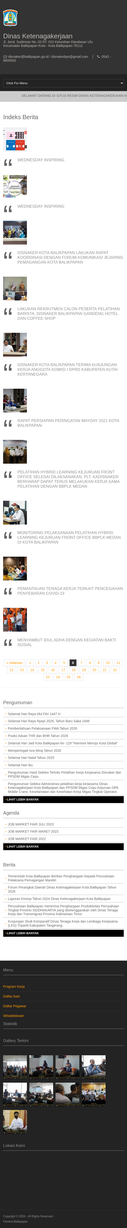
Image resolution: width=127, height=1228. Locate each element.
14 (32, 670)
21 (105, 670)
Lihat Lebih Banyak (23, 799)
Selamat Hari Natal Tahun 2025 (31, 758)
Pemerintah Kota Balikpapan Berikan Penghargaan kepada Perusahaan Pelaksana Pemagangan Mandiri (61, 878)
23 (48, 677)
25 (68, 677)
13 (22, 670)
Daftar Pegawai (14, 1006)
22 (115, 670)
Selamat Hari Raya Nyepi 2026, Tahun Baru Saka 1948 (48, 721)
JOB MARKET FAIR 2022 (27, 839)
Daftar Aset (11, 996)
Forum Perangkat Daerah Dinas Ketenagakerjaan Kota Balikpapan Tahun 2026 (62, 889)
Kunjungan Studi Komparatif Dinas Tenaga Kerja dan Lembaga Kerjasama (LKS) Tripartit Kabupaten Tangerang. (62, 923)
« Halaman (14, 663)
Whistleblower (13, 1016)
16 (53, 670)
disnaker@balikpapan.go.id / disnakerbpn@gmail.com (48, 57)
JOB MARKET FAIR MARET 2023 (33, 831)
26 (79, 677)
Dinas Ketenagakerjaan (37, 36)
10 (108, 663)
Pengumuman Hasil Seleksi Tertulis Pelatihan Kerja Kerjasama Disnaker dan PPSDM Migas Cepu (64, 774)
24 (58, 677)
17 (63, 670)
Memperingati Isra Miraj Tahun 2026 (34, 750)
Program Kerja (14, 986)
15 (43, 670)
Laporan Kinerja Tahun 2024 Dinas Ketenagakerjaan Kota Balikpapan (59, 899)
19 (84, 670)
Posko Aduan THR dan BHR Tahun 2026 (38, 736)
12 (11, 670)
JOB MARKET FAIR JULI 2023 (31, 824)
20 (94, 670)
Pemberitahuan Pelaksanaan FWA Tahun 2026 (42, 728)
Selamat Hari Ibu (20, 765)
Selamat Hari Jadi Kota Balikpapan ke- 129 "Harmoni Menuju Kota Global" (63, 743)
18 (74, 670)
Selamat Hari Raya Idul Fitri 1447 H (34, 714)
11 (118, 663)
